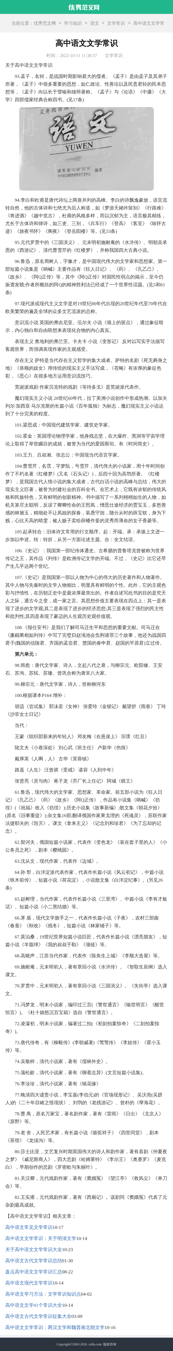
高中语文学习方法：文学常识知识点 (43, 1294)
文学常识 (116, 23)
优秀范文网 (45, 23)
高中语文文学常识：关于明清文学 (40, 1238)
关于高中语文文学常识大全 (33, 1249)
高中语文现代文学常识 (29, 1283)
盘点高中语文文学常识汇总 (33, 1271)
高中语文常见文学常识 (29, 1227)
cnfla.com (95, 1344)
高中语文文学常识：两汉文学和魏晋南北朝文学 (55, 1327)
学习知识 (73, 23)
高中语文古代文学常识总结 (33, 1260)
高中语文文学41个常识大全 (33, 1305)
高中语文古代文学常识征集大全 (38, 1316)
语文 (94, 23)
